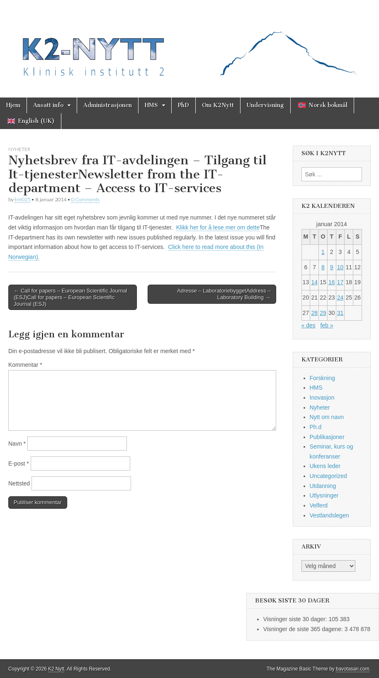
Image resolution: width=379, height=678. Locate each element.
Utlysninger (324, 495)
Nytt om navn (327, 417)
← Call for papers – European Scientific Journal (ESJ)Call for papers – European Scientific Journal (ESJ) (70, 297)
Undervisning (265, 105)
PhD (183, 105)
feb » (326, 325)
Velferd (319, 505)
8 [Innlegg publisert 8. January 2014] (323, 267)
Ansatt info (48, 105)
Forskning (322, 378)
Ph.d (316, 427)
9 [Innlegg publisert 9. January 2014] (331, 267)
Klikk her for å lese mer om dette (218, 227)
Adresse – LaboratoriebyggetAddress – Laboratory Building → (224, 294)
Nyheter (19, 149)
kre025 (22, 199)
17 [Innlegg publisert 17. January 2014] (340, 282)
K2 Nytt (56, 669)
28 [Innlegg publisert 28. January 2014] (314, 313)
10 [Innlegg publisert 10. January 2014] (340, 267)
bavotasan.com (352, 669)
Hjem (13, 105)
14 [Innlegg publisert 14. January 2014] (314, 282)
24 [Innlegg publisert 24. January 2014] (340, 297)
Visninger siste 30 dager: (296, 619)
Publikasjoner (327, 437)
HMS (151, 105)
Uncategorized (328, 476)
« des (308, 325)
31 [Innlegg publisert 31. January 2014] (340, 313)
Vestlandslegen (329, 515)
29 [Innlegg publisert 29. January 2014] (323, 313)
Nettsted (19, 483)
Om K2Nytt (218, 105)
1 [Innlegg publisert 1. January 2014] (323, 252)
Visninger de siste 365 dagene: (304, 629)
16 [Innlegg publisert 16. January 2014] (331, 282)
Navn (17, 443)
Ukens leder (325, 466)
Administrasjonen (107, 105)
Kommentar (25, 364)
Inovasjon (322, 397)
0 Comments (85, 199)
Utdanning (323, 486)
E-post (18, 463)
